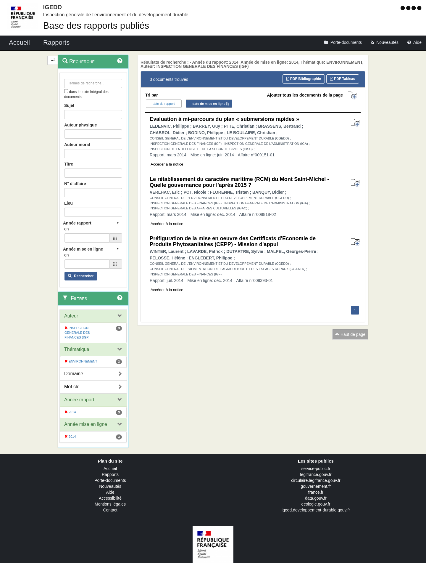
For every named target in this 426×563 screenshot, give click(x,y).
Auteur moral (77, 144)
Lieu (68, 203)
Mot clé (72, 386)
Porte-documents (110, 480)
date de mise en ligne (209, 103)
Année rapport (79, 399)
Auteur (71, 315)
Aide (110, 492)
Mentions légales (110, 504)
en (66, 229)
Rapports (110, 474)
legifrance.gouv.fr (315, 474)
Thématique (76, 349)
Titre (68, 164)
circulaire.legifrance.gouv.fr (315, 480)
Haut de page (350, 334)
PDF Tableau (342, 79)
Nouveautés (110, 486)
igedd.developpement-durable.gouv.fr (316, 510)
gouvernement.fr (316, 486)
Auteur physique (80, 125)
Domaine (73, 373)
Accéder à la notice (167, 164)
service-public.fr (315, 468)
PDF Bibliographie (303, 79)
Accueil (110, 468)
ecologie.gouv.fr (315, 504)
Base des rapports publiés (96, 25)
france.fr (315, 492)
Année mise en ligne (85, 424)
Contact (110, 510)
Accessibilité (110, 498)
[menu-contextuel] (66, 91)
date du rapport (164, 103)
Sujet (69, 105)
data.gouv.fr (316, 498)
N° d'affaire (75, 183)
